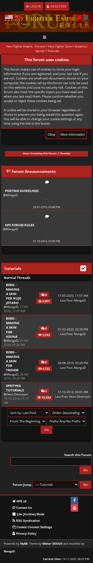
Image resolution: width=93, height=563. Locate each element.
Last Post (66, 300)
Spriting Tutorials (14, 387)
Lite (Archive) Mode (28, 514)
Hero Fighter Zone (60, 46)
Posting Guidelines (22, 190)
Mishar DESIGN (52, 543)
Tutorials (53, 51)
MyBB (24, 543)
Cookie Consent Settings (32, 527)
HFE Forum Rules (19, 225)
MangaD (12, 195)
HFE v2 (19, 501)
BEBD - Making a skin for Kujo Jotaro (13, 294)
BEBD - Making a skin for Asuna (12, 327)
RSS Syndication (26, 521)
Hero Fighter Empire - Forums (25, 46)
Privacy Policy (24, 533)
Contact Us (22, 508)
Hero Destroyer (17, 394)
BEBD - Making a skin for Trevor (12, 361)
